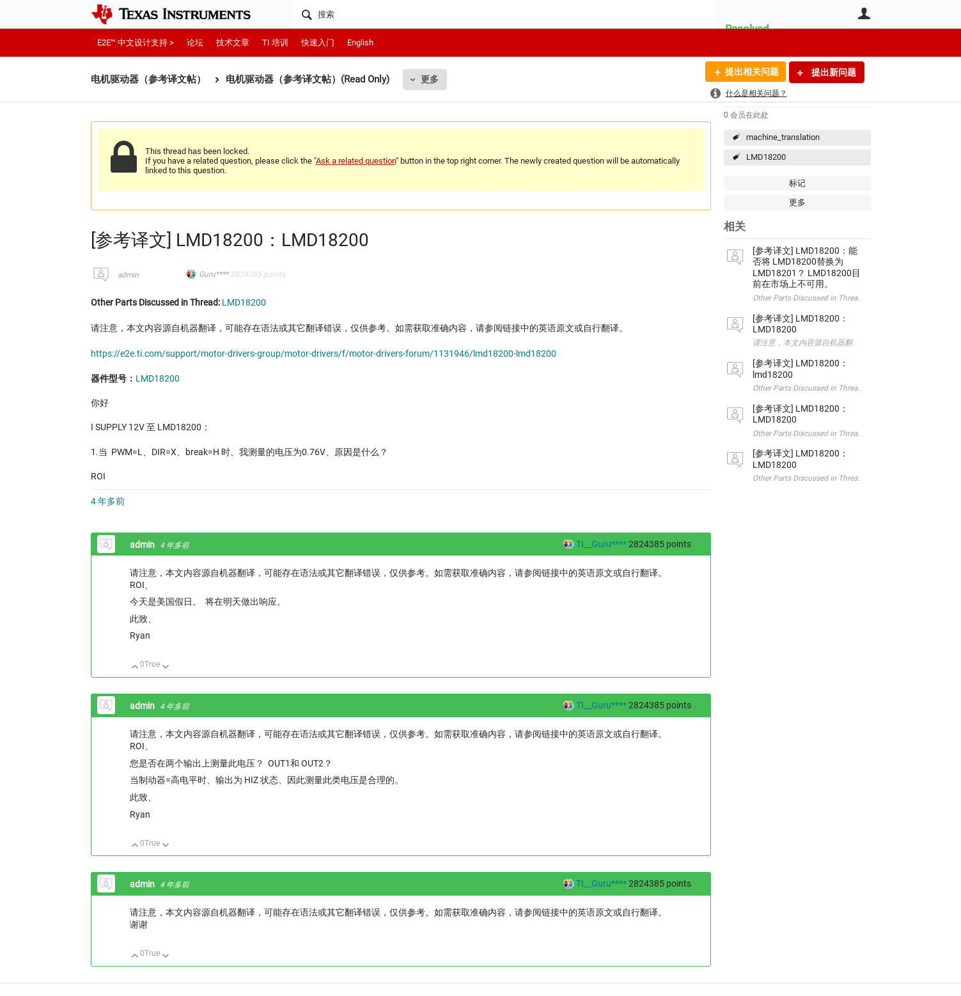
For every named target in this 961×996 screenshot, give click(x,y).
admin (128, 274)
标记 (797, 183)
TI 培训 (275, 42)
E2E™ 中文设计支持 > (135, 42)
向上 (135, 667)
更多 (430, 79)
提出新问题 (832, 72)
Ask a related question (356, 161)
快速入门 (317, 42)
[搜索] (503, 14)
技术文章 (232, 42)
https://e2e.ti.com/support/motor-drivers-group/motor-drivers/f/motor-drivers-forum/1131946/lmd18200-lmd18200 (323, 353)
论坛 (195, 42)
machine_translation (783, 137)
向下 (165, 667)
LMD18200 (766, 157)
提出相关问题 (751, 72)
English (360, 42)
